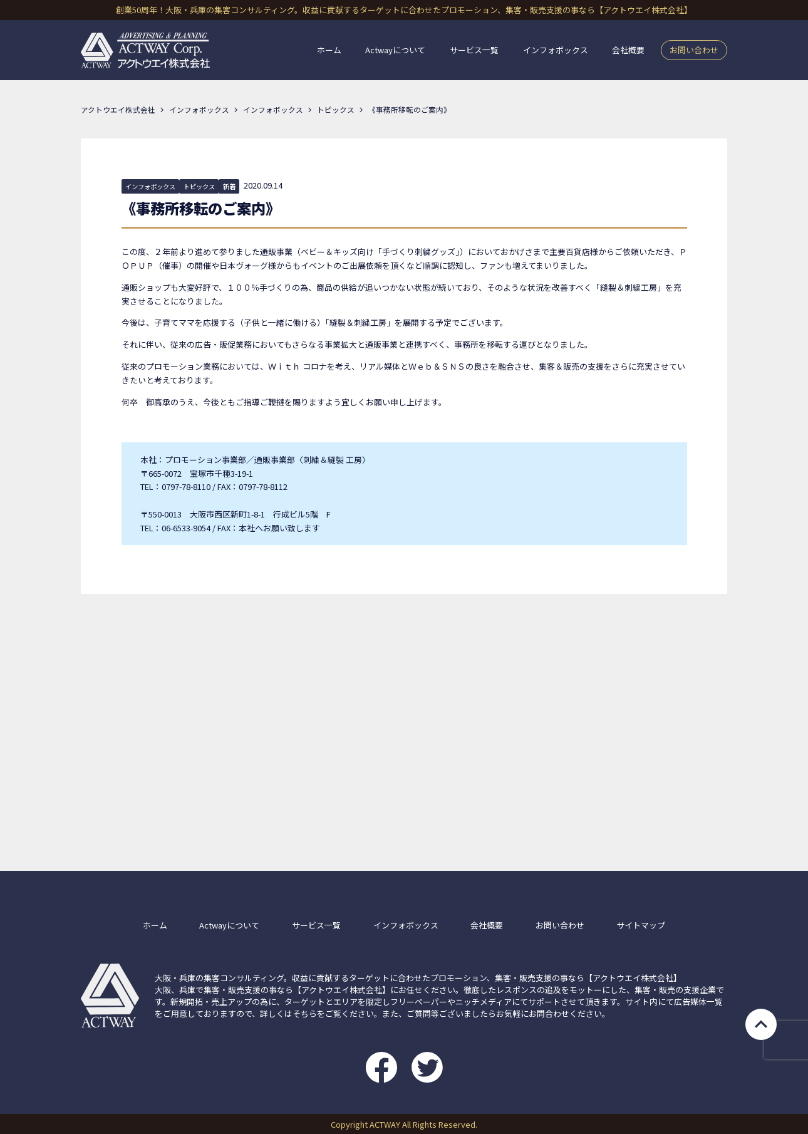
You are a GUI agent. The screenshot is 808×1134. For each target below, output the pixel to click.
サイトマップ (640, 925)
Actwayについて (395, 50)
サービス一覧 (474, 50)
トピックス (199, 186)
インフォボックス (555, 50)
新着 (229, 186)
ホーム (329, 50)
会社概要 (628, 50)
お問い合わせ (694, 50)
